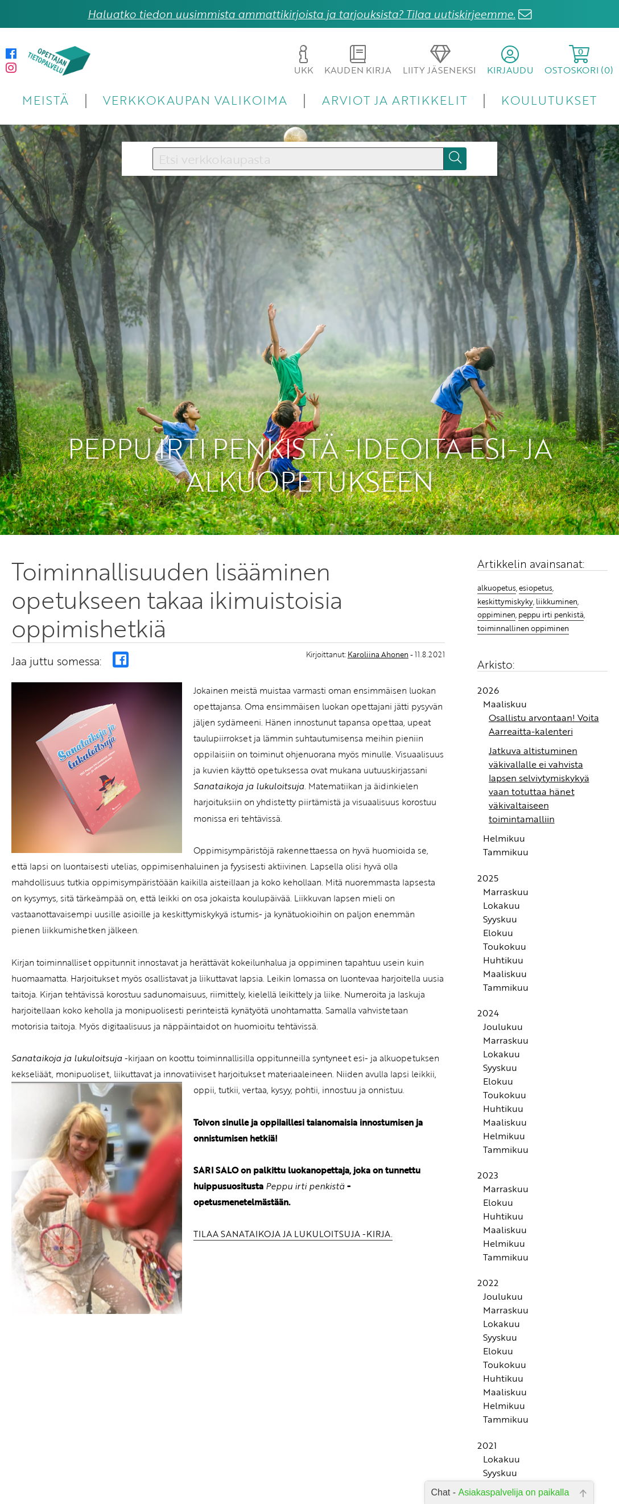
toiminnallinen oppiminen (523, 628)
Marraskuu (506, 892)
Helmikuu (504, 838)
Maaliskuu (505, 704)
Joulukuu (503, 1026)
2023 (487, 1175)
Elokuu (498, 933)
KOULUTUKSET (548, 100)
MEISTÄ (45, 100)
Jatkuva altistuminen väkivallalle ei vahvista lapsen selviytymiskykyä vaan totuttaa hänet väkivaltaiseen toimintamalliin (539, 785)
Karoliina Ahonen (378, 654)
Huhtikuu (503, 960)
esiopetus (535, 588)
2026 (488, 690)
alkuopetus (496, 588)
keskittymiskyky (505, 601)
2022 (487, 1282)
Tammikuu (506, 852)
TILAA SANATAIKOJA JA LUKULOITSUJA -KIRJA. (293, 1233)
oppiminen (496, 614)
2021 (487, 1445)
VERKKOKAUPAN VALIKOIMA (195, 100)
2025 (487, 878)
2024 (488, 1013)
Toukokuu (504, 946)
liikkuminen (556, 601)
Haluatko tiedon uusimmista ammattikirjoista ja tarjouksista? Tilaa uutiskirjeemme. (301, 14)
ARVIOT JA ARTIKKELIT (394, 100)
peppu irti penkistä (551, 614)
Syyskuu (500, 919)
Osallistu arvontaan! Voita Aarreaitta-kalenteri (544, 724)
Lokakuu (501, 905)
